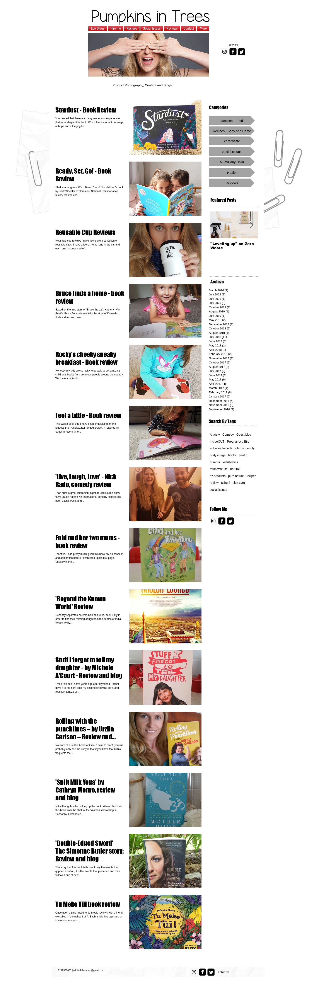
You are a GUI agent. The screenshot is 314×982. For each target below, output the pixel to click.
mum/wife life (219, 469)
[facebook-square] (233, 51)
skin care (239, 482)
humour (215, 462)
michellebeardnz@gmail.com (88, 970)
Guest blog (243, 434)
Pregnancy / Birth (238, 441)
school (225, 482)
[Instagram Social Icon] (224, 51)
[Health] (232, 172)
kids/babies (230, 462)
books (232, 455)
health (243, 455)
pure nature (236, 476)
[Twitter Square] (241, 51)
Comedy (228, 434)
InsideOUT (217, 441)
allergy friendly (244, 448)
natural (235, 469)
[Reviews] (232, 183)
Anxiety (215, 434)
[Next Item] (251, 225)
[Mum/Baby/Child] (232, 161)
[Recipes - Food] (232, 120)
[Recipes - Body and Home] (232, 130)
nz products (217, 476)
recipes (251, 476)
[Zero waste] (232, 140)
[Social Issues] (232, 151)
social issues (218, 489)
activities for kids (221, 448)
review (214, 482)
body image (217, 455)
